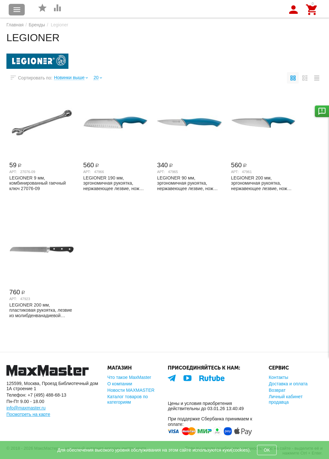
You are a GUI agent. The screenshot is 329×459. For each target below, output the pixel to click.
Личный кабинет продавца (285, 399)
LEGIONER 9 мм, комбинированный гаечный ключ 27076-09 (37, 183)
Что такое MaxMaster (129, 377)
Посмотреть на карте (28, 414)
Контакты (278, 377)
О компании (119, 383)
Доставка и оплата (288, 383)
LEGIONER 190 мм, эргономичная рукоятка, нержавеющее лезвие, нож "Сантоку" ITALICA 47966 (111, 183)
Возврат (277, 390)
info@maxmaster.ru (26, 407)
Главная (14, 24)
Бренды (37, 24)
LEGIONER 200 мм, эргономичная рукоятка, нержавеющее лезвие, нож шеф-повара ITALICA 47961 (260, 183)
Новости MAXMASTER (131, 390)
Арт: (13, 172)
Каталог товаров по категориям (127, 399)
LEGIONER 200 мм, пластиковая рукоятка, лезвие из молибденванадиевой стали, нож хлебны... (40, 310)
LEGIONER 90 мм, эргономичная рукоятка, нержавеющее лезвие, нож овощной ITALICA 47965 (185, 183)
